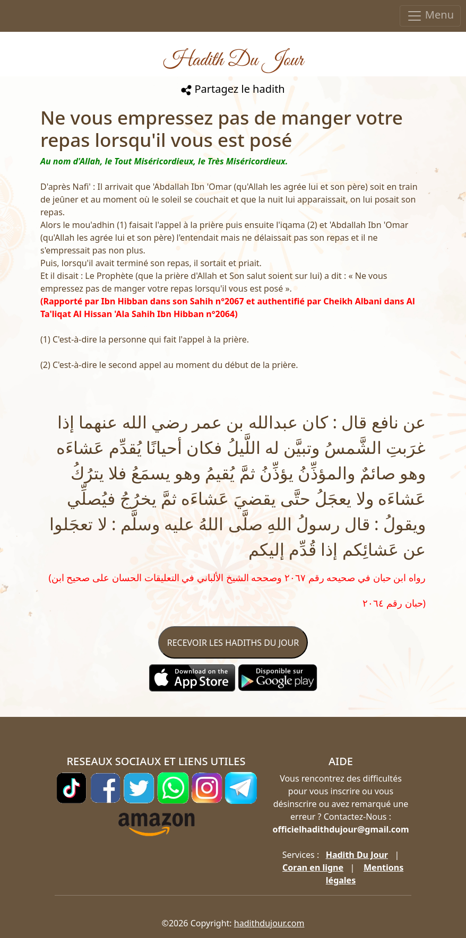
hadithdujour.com (269, 923)
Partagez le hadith (232, 89)
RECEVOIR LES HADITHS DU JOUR (233, 642)
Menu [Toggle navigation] (430, 15)
